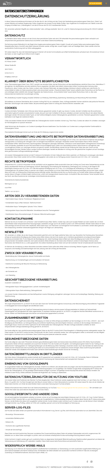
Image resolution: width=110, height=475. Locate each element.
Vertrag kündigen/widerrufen (78, 467)
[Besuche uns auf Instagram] (91, 461)
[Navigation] (106, 3)
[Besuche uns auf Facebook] (87, 461)
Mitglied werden (95, 3)
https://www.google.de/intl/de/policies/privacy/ (73, 388)
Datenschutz (42, 467)
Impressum (56, 467)
